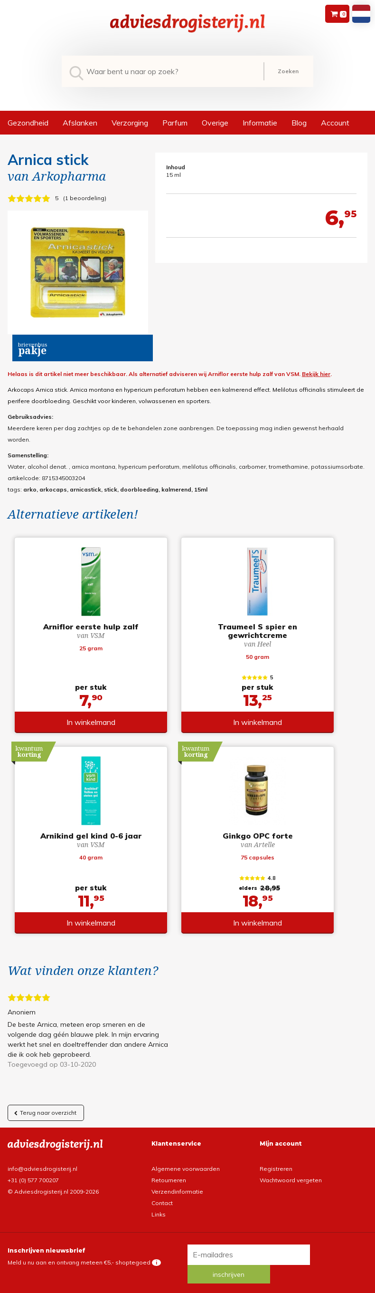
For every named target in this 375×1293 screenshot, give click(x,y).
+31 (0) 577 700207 (33, 1165)
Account (335, 122)
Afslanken (80, 122)
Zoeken (288, 71)
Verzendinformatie (177, 1177)
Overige (215, 122)
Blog (299, 122)
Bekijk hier (316, 373)
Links (158, 1200)
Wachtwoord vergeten (291, 1165)
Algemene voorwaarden (185, 1154)
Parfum (175, 122)
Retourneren (168, 1165)
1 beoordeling (84, 198)
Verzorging (130, 122)
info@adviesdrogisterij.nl (42, 1154)
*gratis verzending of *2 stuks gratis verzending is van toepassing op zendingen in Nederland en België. (187, 1274)
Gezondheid (28, 122)
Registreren (276, 1154)
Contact (162, 1188)
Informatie (260, 122)
